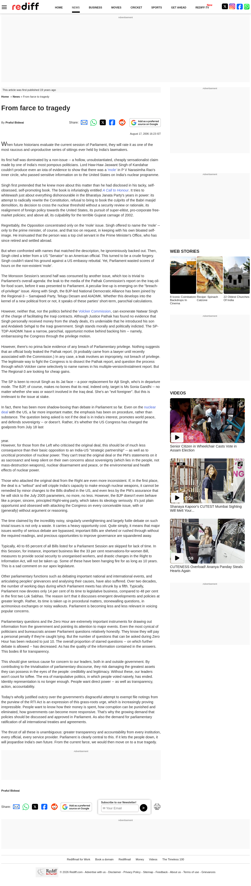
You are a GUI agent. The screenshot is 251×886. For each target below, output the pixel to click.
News (16, 96)
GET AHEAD (178, 7)
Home (5, 96)
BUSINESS (95, 7)
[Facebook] (240, 6)
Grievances (208, 872)
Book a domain (104, 859)
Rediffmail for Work (78, 859)
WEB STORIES (184, 251)
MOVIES (116, 7)
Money (140, 859)
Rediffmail (125, 859)
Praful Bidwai (14, 122)
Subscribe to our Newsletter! (118, 802)
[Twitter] (225, 6)
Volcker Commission (95, 311)
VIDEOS (178, 393)
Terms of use (191, 872)
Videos (153, 859)
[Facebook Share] (111, 122)
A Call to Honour (116, 190)
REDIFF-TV (202, 7)
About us (175, 872)
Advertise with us (95, 872)
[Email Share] (83, 122)
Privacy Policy (132, 872)
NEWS (76, 7)
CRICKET (136, 7)
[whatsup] (247, 6)
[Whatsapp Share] (92, 122)
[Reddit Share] (121, 122)
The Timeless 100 (173, 859)
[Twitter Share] (102, 122)
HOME (59, 7)
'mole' (111, 170)
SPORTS (156, 7)
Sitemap (148, 872)
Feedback (162, 872)
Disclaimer (114, 872)
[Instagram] (232, 6)
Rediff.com (76, 872)
